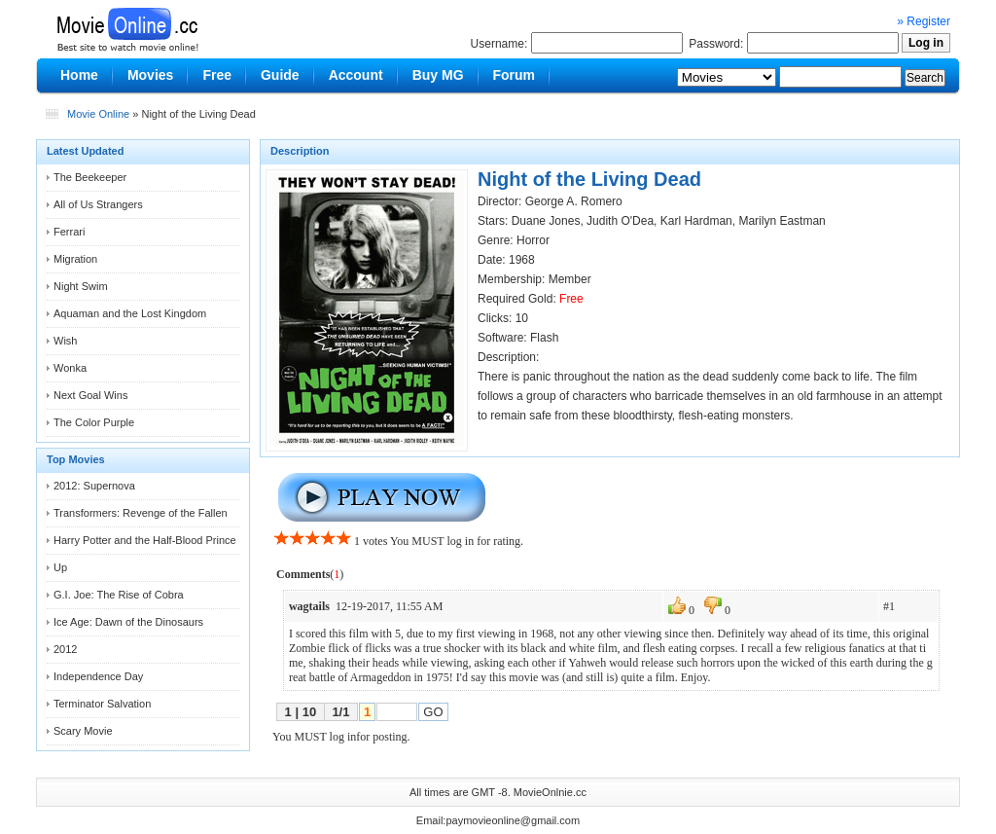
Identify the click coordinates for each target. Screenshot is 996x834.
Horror (533, 240)
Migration (75, 259)
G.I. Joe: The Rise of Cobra (118, 594)
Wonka (70, 368)
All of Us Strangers (98, 204)
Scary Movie (83, 731)
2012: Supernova (94, 485)
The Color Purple (93, 422)
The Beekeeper (89, 177)
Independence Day (98, 676)
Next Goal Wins (90, 395)
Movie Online (98, 114)
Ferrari (69, 231)
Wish (65, 340)
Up (60, 567)
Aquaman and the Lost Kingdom (129, 313)
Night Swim (80, 286)
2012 (65, 649)
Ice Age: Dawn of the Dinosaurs (128, 622)
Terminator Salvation (102, 703)
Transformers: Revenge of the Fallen (140, 513)
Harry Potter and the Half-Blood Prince (144, 540)
